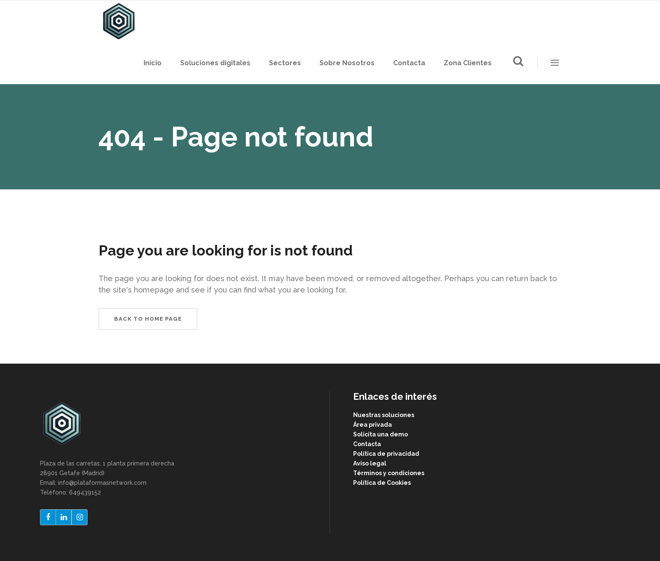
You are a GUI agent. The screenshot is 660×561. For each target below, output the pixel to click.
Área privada (372, 424)
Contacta (367, 444)
